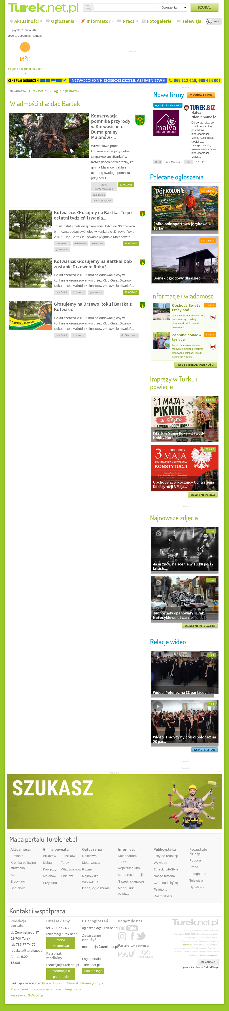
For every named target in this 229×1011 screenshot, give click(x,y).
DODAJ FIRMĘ (202, 95)
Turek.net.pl (37, 91)
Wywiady (160, 862)
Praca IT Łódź (52, 983)
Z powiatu (18, 881)
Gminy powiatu (56, 849)
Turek (65, 862)
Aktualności (26, 21)
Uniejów (67, 876)
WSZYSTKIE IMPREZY (203, 494)
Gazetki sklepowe (131, 881)
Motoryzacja (91, 862)
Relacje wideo (168, 641)
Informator (98, 21)
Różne (87, 869)
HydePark (196, 887)
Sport (15, 875)
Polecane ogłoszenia (177, 176)
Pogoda (195, 860)
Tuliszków (68, 856)
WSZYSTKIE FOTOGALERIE (200, 625)
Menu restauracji (130, 875)
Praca (129, 21)
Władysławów (71, 869)
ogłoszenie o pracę (47, 989)
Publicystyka (165, 849)
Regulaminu (187, 945)
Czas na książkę (166, 883)
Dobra (47, 862)
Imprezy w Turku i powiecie (173, 382)
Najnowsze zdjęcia (174, 517)
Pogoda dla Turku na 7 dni (25, 71)
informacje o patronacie (61, 974)
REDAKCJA (208, 962)
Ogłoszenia (62, 21)
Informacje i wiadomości (183, 295)
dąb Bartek (70, 91)
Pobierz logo (93, 971)
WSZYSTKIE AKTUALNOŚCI (196, 365)
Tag (55, 91)
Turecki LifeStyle (166, 869)
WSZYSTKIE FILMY (204, 749)
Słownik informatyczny (83, 983)
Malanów (49, 876)
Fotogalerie (159, 21)
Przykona (50, 883)
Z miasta (17, 856)
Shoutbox (18, 888)
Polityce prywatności (209, 955)
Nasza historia (164, 876)
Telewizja (191, 21)
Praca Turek (20, 989)
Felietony (160, 889)
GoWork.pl (36, 995)
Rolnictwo (89, 856)
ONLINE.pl (211, 967)
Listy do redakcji (166, 856)
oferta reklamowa (61, 943)
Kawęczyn (50, 869)
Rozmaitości (163, 896)
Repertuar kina (129, 868)
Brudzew (49, 856)
